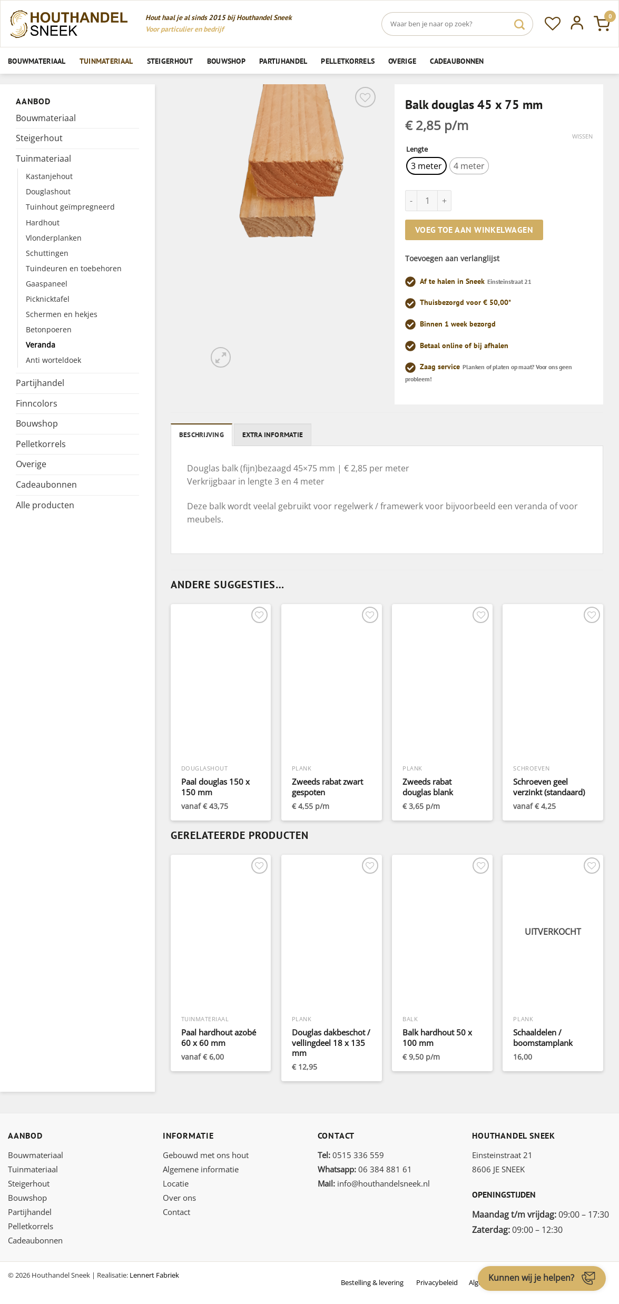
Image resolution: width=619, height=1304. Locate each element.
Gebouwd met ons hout (206, 1155)
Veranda (40, 345)
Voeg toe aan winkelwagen (474, 229)
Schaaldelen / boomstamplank (543, 1038)
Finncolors (36, 403)
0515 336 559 (351, 1155)
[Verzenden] (519, 24)
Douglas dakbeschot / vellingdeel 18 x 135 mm (331, 1043)
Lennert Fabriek (154, 1275)
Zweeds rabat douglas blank (427, 787)
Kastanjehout (49, 176)
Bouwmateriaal (37, 61)
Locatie (176, 1183)
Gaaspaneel (46, 284)
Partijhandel (283, 61)
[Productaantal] (427, 200)
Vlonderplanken (54, 238)
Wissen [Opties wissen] (582, 136)
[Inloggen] (577, 24)
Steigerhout (170, 61)
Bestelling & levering (372, 1282)
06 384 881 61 (365, 1169)
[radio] (426, 166)
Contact (176, 1212)
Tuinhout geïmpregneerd (70, 207)
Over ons (179, 1197)
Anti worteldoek (53, 360)
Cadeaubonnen (457, 61)
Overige (402, 61)
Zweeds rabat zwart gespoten (327, 787)
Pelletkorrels (348, 61)
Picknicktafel (48, 299)
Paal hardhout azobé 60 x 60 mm (218, 1038)
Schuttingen (47, 253)
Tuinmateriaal (106, 61)
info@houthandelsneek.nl (374, 1183)
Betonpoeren (49, 329)
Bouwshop (226, 61)
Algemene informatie (201, 1169)
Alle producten (45, 505)
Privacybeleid (437, 1282)
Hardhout (43, 223)
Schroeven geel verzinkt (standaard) (549, 787)
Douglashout (48, 191)
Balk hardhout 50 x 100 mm (437, 1038)
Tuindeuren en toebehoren (74, 268)
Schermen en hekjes (61, 314)
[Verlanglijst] (553, 23)
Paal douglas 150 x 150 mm (215, 787)
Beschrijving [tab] (201, 434)
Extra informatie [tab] (272, 434)
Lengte (417, 149)
